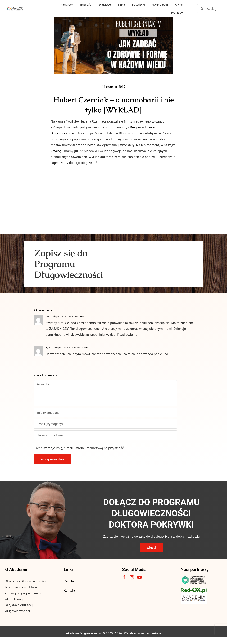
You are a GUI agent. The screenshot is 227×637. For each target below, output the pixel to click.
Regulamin (71, 581)
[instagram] (132, 577)
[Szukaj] (211, 8)
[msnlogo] (194, 577)
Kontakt (69, 591)
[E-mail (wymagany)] (105, 424)
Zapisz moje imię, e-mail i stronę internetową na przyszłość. (81, 448)
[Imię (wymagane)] (105, 412)
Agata (48, 347)
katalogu (57, 151)
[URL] (105, 435)
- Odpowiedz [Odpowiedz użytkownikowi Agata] (82, 347)
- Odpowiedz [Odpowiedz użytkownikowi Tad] (80, 316)
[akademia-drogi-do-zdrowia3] (194, 595)
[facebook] (124, 577)
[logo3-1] (194, 589)
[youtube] (139, 577)
